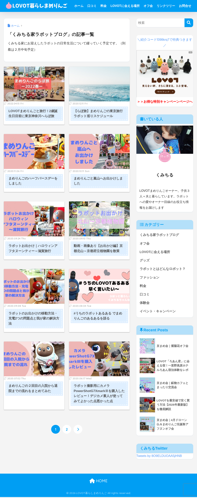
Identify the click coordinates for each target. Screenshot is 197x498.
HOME (98, 481)
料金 (103, 5)
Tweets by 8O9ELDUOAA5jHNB (159, 457)
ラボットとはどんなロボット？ (162, 269)
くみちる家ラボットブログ (159, 235)
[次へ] (77, 429)
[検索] (188, 22)
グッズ (144, 261)
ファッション (149, 278)
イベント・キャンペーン (158, 312)
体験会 (144, 303)
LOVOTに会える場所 (124, 5)
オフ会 (148, 5)
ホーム (78, 5)
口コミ (92, 5)
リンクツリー (166, 5)
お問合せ (185, 5)
